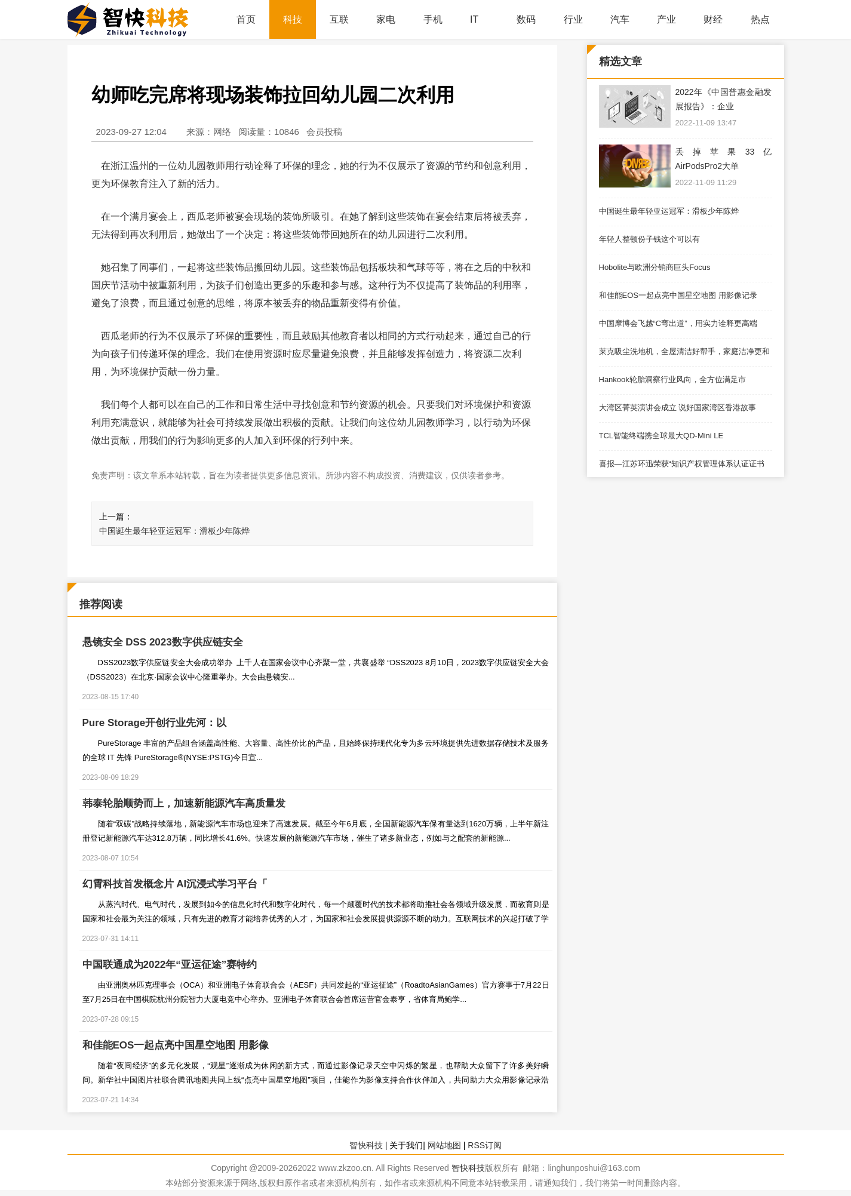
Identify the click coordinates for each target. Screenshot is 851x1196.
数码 (526, 19)
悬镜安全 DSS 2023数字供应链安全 (162, 642)
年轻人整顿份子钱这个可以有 (649, 239)
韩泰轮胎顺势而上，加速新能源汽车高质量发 (183, 803)
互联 (339, 19)
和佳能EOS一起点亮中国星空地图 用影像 (175, 1045)
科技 (292, 19)
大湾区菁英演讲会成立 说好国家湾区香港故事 (678, 407)
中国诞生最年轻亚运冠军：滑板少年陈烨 (174, 531)
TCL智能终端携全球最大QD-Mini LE (661, 435)
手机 (433, 19)
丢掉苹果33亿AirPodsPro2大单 (723, 159)
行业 (573, 19)
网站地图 (444, 1145)
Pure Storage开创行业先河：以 (154, 722)
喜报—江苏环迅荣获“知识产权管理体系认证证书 (681, 463)
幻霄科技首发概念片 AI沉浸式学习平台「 (175, 884)
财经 (713, 19)
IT (474, 19)
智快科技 (366, 1145)
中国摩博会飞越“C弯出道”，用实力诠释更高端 (678, 323)
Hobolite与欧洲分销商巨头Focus (655, 267)
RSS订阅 (485, 1145)
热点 (760, 19)
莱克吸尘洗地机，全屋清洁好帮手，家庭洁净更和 (684, 351)
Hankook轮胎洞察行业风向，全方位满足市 (672, 379)
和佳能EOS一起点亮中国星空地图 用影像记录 (678, 295)
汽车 (619, 19)
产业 (666, 19)
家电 (385, 19)
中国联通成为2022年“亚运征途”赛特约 (169, 964)
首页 (246, 19)
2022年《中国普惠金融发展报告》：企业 (723, 99)
